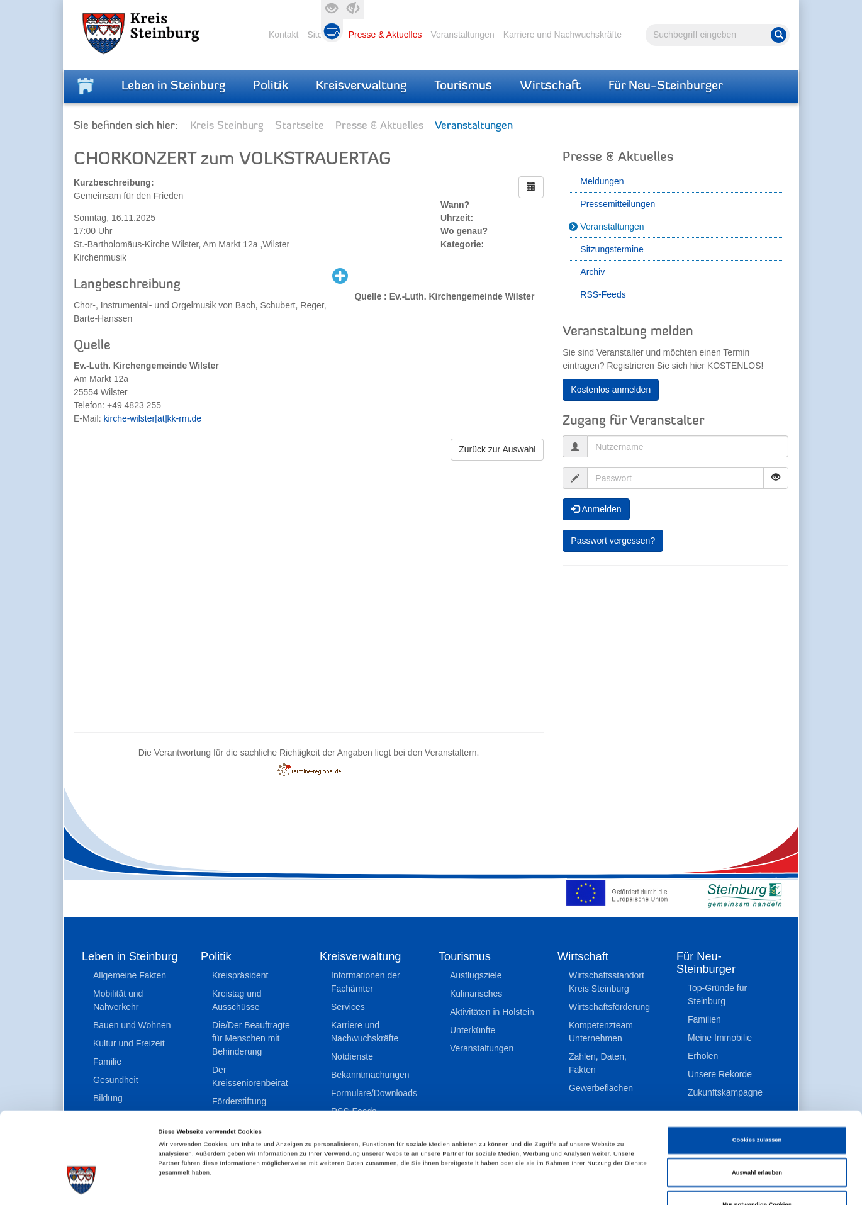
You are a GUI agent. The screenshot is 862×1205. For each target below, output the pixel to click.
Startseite (299, 126)
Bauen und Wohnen (132, 1025)
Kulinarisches (476, 994)
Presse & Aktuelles (385, 35)
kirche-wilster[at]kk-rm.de (152, 418)
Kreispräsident (240, 975)
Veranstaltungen (462, 35)
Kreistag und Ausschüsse (237, 1000)
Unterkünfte (472, 1030)
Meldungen (602, 181)
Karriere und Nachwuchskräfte (562, 35)
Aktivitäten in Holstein (492, 1012)
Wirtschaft (550, 86)
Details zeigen (528, 1184)
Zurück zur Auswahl (497, 449)
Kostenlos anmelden (611, 389)
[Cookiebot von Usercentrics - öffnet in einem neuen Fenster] (81, 1184)
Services (348, 1007)
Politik (270, 86)
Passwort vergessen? (613, 540)
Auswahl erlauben (757, 1104)
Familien (704, 1019)
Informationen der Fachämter (365, 982)
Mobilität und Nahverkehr (118, 1000)
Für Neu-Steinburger (665, 86)
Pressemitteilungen (617, 204)
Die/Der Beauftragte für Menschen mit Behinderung (251, 1038)
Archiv (592, 272)
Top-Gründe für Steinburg (717, 994)
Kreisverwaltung (361, 86)
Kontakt (283, 35)
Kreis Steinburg (227, 126)
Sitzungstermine (611, 249)
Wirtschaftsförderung (609, 1007)
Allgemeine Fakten (129, 975)
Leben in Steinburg (173, 86)
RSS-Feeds (602, 294)
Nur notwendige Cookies (757, 1136)
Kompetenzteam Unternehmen (601, 1031)
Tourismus (463, 86)
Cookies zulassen (757, 1071)
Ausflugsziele (476, 975)
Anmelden (596, 509)
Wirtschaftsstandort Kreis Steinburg (606, 982)
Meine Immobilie (720, 1038)
